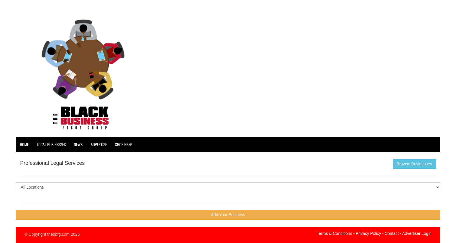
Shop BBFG (124, 144)
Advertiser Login (417, 233)
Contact (392, 233)
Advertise (99, 144)
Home (24, 144)
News (78, 144)
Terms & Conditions (334, 233)
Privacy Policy (368, 233)
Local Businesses (51, 144)
